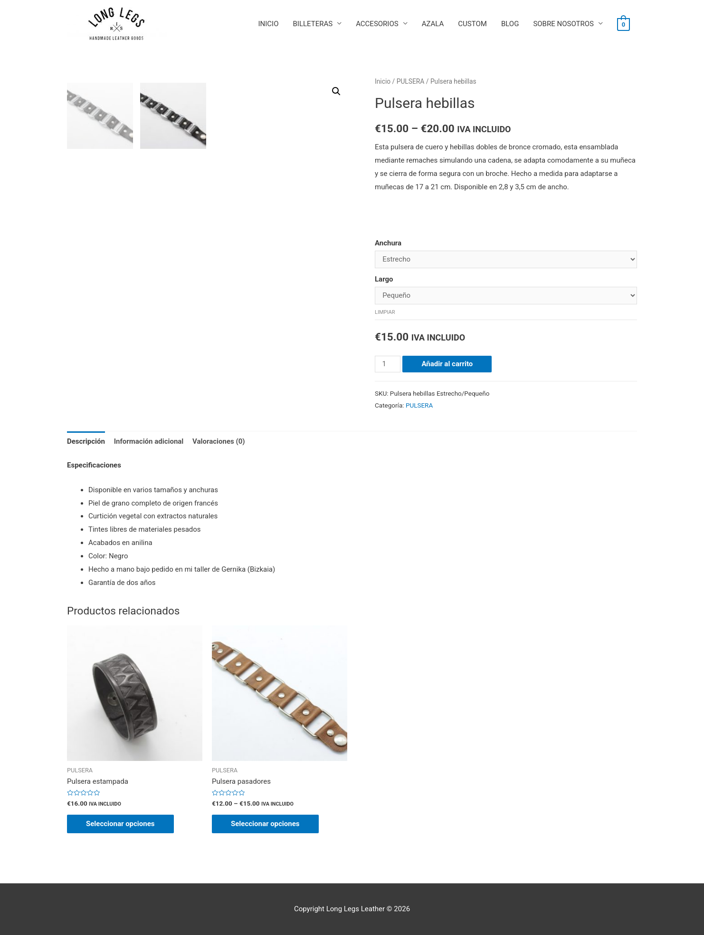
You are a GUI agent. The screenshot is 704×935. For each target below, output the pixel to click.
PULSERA (411, 81)
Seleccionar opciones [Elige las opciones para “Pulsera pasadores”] (265, 823)
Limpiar (385, 312)
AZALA (433, 23)
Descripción (86, 441)
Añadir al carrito (447, 364)
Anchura (388, 243)
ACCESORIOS (377, 23)
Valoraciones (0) (218, 441)
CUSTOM (472, 23)
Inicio (382, 81)
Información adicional (149, 441)
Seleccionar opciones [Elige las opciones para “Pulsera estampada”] (120, 823)
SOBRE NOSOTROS (563, 23)
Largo (384, 279)
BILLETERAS (313, 23)
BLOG (510, 23)
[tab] (86, 441)
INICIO (268, 23)
